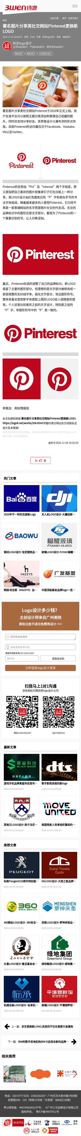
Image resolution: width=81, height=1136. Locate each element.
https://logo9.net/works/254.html (23, 423)
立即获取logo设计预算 (40, 668)
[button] (5, 1074)
